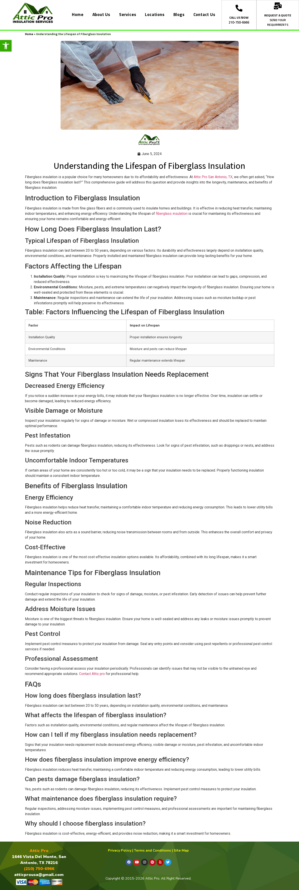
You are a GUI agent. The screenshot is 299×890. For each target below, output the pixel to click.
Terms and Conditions (152, 850)
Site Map (181, 850)
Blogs (179, 15)
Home (77, 15)
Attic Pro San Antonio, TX (213, 177)
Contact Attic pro (92, 674)
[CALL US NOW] (239, 8)
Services (127, 15)
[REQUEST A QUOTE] (277, 5)
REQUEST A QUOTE (277, 15)
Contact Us (204, 15)
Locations (154, 15)
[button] (6, 46)
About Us (101, 15)
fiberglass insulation (171, 213)
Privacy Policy (119, 850)
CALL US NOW (238, 17)
